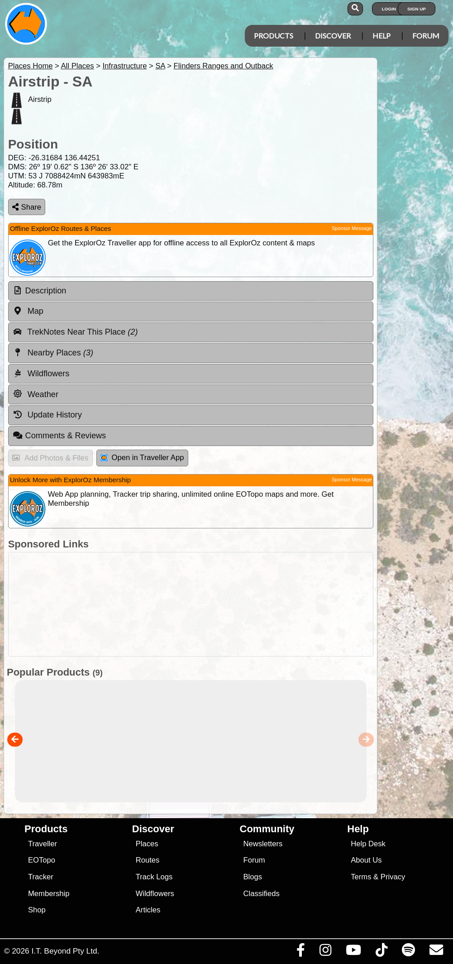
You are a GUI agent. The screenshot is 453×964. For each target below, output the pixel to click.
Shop (37, 910)
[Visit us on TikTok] (381, 952)
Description (46, 290)
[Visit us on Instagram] (325, 952)
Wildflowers (155, 893)
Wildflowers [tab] (41, 373)
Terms (361, 877)
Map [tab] (28, 311)
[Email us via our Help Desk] (436, 952)
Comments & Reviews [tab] (59, 435)
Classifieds (261, 893)
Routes (148, 860)
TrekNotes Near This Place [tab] (75, 331)
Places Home (30, 66)
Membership (48, 893)
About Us (366, 860)
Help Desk (368, 843)
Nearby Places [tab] (53, 352)
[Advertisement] (188, 604)
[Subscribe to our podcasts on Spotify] (408, 952)
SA (160, 66)
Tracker (40, 877)
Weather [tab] (35, 393)
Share (26, 207)
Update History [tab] (47, 414)
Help (381, 35)
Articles (148, 910)
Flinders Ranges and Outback (223, 66)
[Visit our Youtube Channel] (353, 952)
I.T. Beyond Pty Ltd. (65, 950)
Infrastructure (124, 66)
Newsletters (262, 843)
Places (147, 843)
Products (273, 35)
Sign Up (416, 8)
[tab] (190, 291)
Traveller (42, 843)
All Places (77, 66)
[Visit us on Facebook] (300, 952)
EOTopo (41, 860)
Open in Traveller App (142, 457)
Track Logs (154, 877)
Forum (425, 35)
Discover (333, 35)
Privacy (393, 877)
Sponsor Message (352, 228)
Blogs (252, 877)
